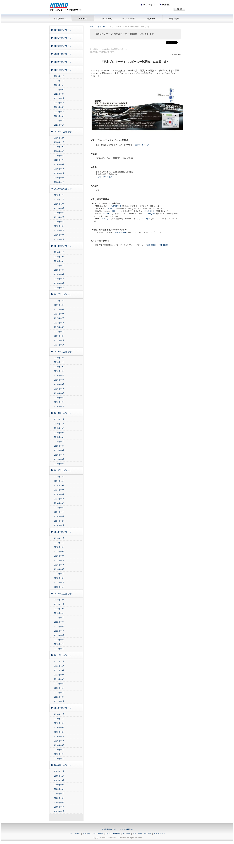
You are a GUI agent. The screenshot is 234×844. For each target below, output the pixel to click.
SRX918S (164, 245)
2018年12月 (59, 252)
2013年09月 (59, 551)
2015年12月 (59, 419)
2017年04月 (59, 331)
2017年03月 (59, 336)
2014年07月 (59, 499)
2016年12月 (59, 358)
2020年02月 (59, 178)
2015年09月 (59, 433)
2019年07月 (59, 217)
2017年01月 (59, 345)
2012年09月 (59, 613)
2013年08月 (59, 556)
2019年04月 (59, 230)
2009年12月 (59, 771)
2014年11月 (59, 481)
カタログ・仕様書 (112, 833)
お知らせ (101, 26)
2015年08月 (59, 437)
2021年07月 (59, 98)
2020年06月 (59, 164)
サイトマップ (159, 833)
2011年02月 (59, 701)
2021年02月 (59, 120)
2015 (152, 211)
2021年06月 (59, 103)
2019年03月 (59, 235)
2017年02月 (59, 340)
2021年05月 (59, 107)
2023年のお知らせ (63, 54)
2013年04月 (59, 573)
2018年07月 (59, 265)
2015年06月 (59, 446)
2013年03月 (59, 578)
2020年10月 (59, 146)
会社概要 (147, 833)
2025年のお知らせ (63, 38)
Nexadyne (106, 219)
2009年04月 (59, 807)
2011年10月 (59, 670)
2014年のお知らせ (63, 470)
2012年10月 (59, 609)
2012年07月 (59, 622)
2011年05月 (59, 688)
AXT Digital (145, 219)
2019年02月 (59, 239)
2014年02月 (59, 521)
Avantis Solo (116, 206)
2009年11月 (59, 776)
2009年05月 (59, 802)
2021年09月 (59, 89)
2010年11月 (59, 719)
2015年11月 (59, 424)
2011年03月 (59, 697)
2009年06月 (59, 798)
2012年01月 (59, 649)
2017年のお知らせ (63, 294)
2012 (147, 211)
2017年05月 (59, 327)
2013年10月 (59, 547)
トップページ (74, 833)
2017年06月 (59, 323)
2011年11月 (59, 666)
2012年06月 (59, 626)
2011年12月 (59, 661)
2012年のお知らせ (63, 593)
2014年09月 (59, 490)
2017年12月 (59, 300)
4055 (113, 211)
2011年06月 (59, 683)
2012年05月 (59, 631)
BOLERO (107, 214)
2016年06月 (59, 384)
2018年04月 (59, 279)
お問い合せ (137, 833)
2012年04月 (59, 635)
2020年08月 (59, 155)
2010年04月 (59, 749)
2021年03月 (59, 116)
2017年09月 (59, 309)
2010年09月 (59, 727)
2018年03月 (59, 283)
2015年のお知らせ (63, 413)
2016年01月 (59, 406)
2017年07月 (59, 318)
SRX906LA (151, 245)
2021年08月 (59, 94)
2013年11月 (59, 543)
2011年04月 (59, 692)
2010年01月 (59, 758)
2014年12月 (59, 476)
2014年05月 (59, 507)
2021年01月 (59, 125)
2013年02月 (59, 582)
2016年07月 (59, 380)
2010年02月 (59, 754)
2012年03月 (59, 640)
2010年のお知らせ (63, 708)
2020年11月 (59, 142)
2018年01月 (59, 288)
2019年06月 (59, 221)
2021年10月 (59, 85)
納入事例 (126, 833)
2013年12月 (59, 538)
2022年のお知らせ (63, 62)
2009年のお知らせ (63, 765)
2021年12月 (59, 76)
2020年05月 (59, 169)
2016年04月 (59, 393)
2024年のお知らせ (63, 46)
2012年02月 (59, 644)
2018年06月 (59, 270)
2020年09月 (59, 151)
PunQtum (151, 214)
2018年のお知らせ (63, 246)
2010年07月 (59, 736)
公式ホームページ (141, 145)
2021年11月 (59, 80)
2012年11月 (59, 604)
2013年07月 (59, 560)
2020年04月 (59, 173)
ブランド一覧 (97, 833)
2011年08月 (59, 679)
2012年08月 (59, 617)
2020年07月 (59, 160)
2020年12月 (59, 138)
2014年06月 (59, 503)
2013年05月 (59, 569)
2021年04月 (59, 112)
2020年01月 (59, 182)
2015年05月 (59, 450)
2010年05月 (59, 745)
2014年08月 (59, 494)
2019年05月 (59, 226)
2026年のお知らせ (63, 30)
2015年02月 (59, 464)
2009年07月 (59, 793)
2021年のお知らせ (63, 70)
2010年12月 (59, 714)
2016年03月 (59, 397)
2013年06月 (59, 565)
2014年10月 (59, 485)
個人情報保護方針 (109, 829)
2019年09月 (59, 208)
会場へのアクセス (104, 177)
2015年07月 (59, 441)
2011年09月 (59, 675)
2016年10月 (59, 367)
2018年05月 (59, 274)
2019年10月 (59, 204)
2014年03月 (59, 516)
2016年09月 (59, 371)
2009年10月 (59, 780)
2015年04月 (59, 455)
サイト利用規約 (126, 829)
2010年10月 (59, 723)
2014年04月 (59, 512)
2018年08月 (59, 261)
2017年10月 (59, 305)
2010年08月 (59, 732)
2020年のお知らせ (63, 131)
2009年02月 (59, 811)
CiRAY (111, 208)
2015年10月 (59, 428)
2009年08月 (59, 789)
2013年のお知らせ (63, 532)
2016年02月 (59, 402)
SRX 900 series (120, 232)
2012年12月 (59, 600)
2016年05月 (59, 389)
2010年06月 (59, 741)
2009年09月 (59, 785)
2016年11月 (59, 362)
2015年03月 (59, 459)
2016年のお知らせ (63, 351)
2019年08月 (59, 213)
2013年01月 (59, 587)
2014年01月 (59, 525)
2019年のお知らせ (63, 189)
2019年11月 (59, 199)
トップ (92, 26)
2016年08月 (59, 375)
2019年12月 (59, 195)
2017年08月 (59, 314)
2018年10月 (59, 257)
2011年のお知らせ (63, 655)
